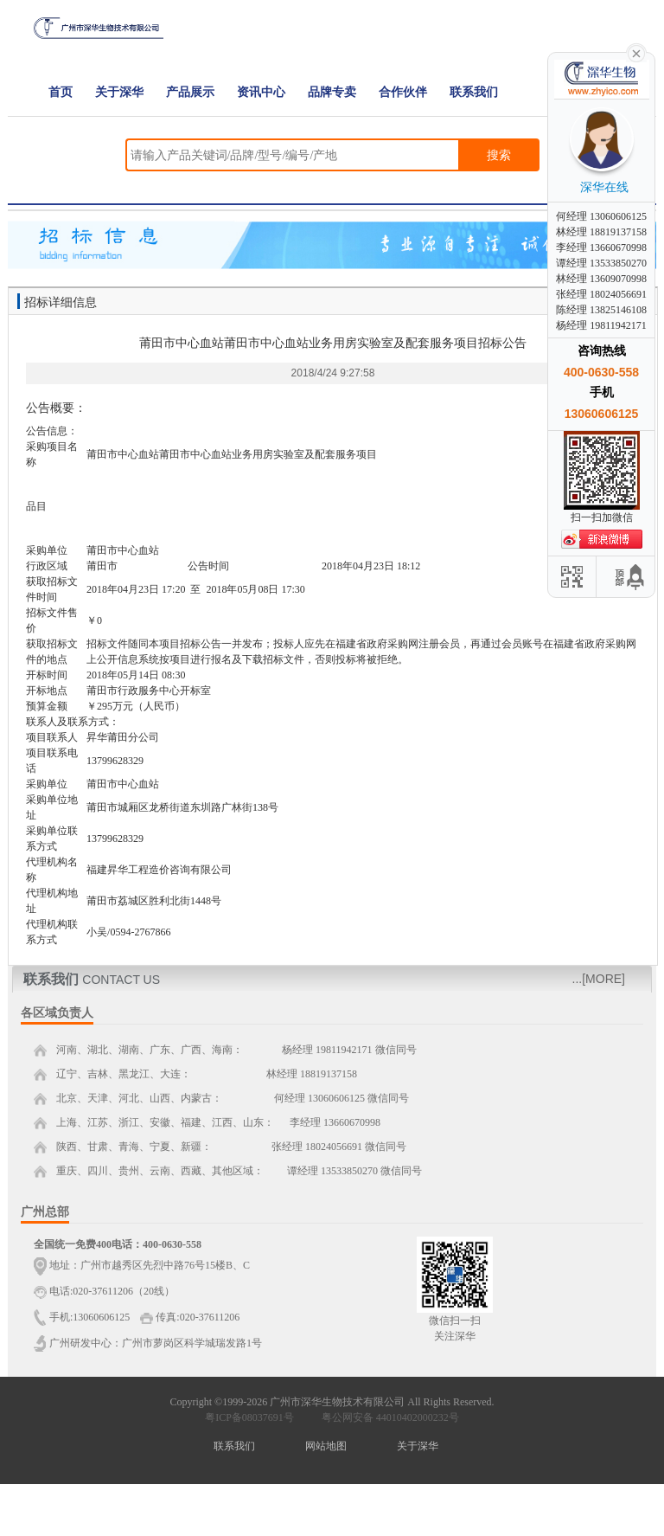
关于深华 (119, 92)
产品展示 (190, 92)
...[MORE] (598, 979)
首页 (60, 92)
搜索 (499, 155)
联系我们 (474, 92)
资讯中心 (261, 92)
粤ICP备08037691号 (249, 1417)
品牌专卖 (332, 92)
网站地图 (326, 1446)
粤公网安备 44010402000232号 (386, 1417)
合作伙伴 (403, 92)
